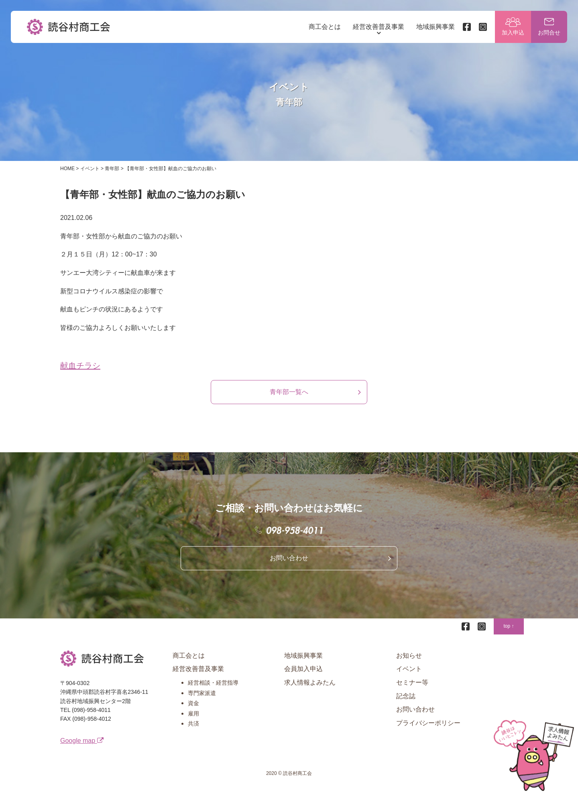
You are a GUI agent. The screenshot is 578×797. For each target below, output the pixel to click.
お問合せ (548, 34)
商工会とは (323, 27)
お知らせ (409, 663)
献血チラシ (80, 373)
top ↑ (508, 633)
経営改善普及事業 (377, 27)
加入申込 (512, 34)
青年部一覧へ (289, 399)
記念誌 (405, 703)
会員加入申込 (303, 676)
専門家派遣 (202, 700)
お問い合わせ (289, 565)
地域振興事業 (434, 27)
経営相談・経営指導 (213, 690)
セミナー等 (412, 690)
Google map (82, 747)
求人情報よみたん (310, 690)
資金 (193, 711)
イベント (409, 676)
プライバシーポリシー (428, 730)
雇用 (193, 721)
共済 (193, 731)
